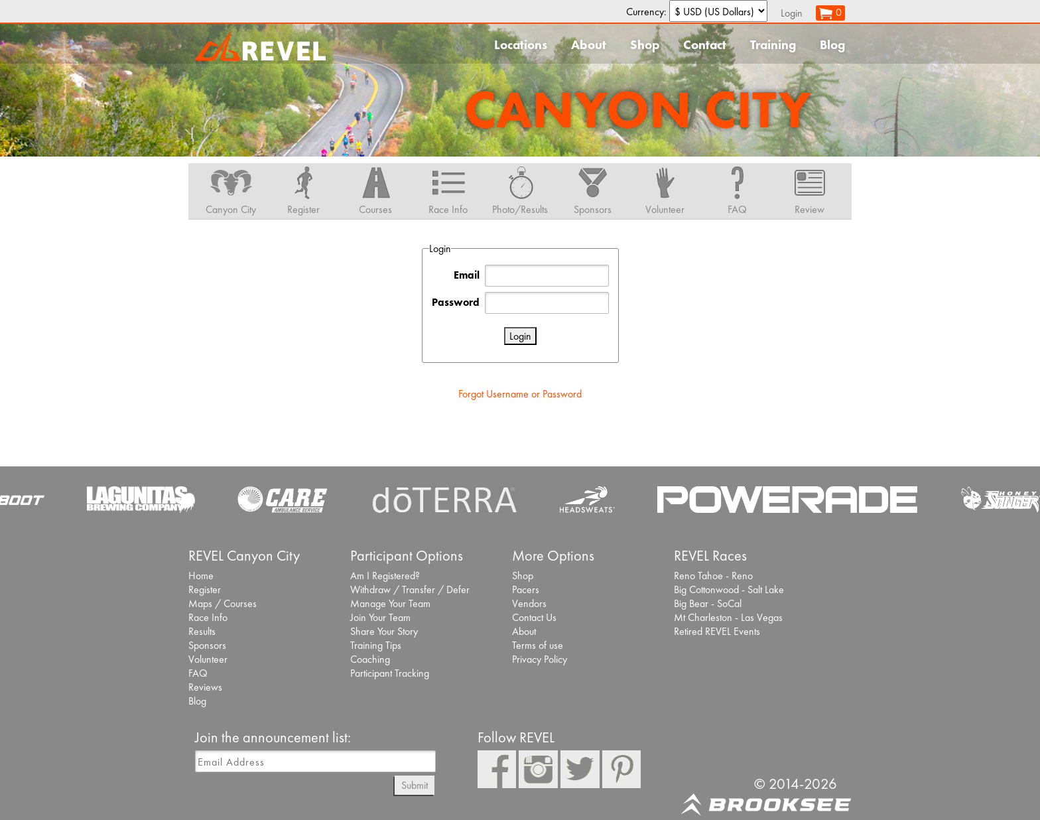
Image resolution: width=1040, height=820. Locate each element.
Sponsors (207, 645)
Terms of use (537, 645)
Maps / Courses (222, 603)
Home (201, 575)
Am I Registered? (385, 575)
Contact (704, 44)
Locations (520, 44)
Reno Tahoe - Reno (713, 575)
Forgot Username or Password (520, 394)
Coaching (370, 659)
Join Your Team (380, 617)
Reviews (205, 687)
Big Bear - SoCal (708, 603)
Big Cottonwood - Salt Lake (729, 589)
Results (202, 631)
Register (204, 589)
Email (467, 275)
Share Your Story (384, 631)
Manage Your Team (390, 603)
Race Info (208, 617)
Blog (832, 44)
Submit (414, 785)
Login (792, 13)
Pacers (525, 589)
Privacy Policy (539, 659)
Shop (644, 44)
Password (456, 302)
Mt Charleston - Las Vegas (728, 617)
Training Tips (375, 645)
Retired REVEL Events (717, 631)
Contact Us (534, 617)
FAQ (198, 673)
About (588, 44)
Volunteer (208, 659)
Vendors (529, 603)
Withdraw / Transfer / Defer (410, 589)
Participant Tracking (389, 673)
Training (773, 44)
